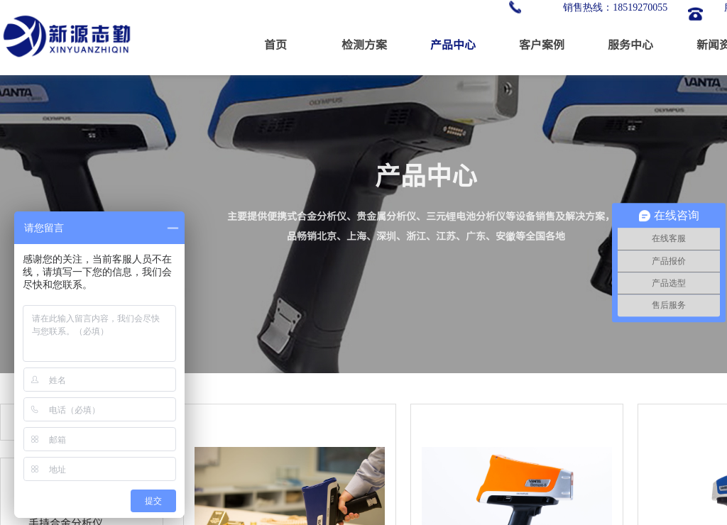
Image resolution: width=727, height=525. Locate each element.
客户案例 (541, 43)
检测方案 (364, 43)
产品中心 (453, 43)
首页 (275, 43)
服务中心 (630, 43)
